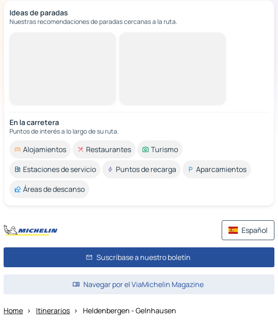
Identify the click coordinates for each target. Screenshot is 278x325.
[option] (40, 149)
